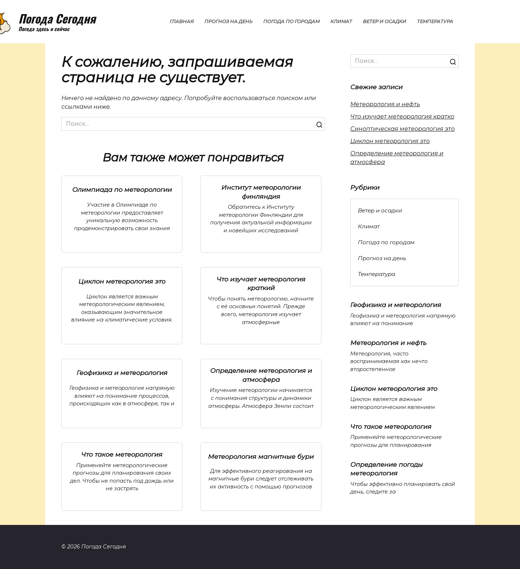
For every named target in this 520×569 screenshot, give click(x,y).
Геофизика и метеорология (122, 372)
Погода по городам (291, 21)
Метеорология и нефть (385, 104)
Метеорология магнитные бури (261, 456)
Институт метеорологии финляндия (261, 192)
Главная (182, 21)
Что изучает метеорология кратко (402, 116)
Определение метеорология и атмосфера (261, 375)
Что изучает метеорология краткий (261, 283)
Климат (341, 21)
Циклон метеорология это (121, 281)
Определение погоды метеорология (386, 468)
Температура (435, 21)
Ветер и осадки (384, 21)
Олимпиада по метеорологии (122, 189)
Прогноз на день (228, 21)
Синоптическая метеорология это (402, 128)
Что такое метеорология (121, 454)
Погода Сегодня (57, 18)
